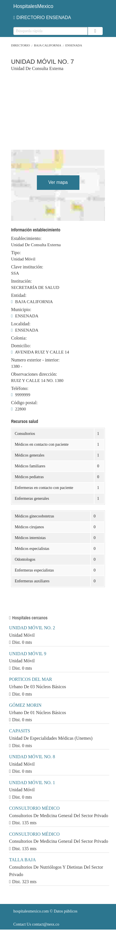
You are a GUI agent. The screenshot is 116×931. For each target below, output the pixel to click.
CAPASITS (19, 730)
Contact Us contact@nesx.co (36, 924)
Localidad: (20, 324)
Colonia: (19, 338)
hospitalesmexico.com (31, 911)
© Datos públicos (45, 911)
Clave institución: (27, 267)
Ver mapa (58, 182)
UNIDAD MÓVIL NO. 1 (32, 782)
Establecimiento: (26, 238)
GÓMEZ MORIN (25, 705)
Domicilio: (21, 346)
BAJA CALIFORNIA (47, 45)
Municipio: (21, 309)
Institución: (21, 281)
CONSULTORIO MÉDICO (34, 808)
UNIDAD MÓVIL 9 (27, 653)
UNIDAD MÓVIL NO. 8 (32, 756)
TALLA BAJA (22, 859)
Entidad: (18, 295)
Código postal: (24, 402)
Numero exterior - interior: (35, 360)
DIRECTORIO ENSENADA (42, 17)
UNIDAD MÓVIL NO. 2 (32, 627)
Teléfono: (19, 388)
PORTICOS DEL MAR (30, 679)
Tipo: (16, 252)
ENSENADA (73, 45)
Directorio (20, 45)
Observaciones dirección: (34, 374)
